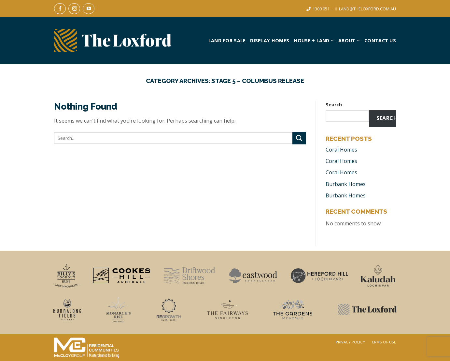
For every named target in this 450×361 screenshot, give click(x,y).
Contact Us (380, 40)
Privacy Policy (350, 342)
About (349, 40)
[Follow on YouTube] (88, 8)
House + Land (314, 40)
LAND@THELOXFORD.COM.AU (367, 9)
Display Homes (269, 40)
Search (334, 104)
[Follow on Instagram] (74, 8)
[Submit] (298, 138)
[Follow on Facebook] (60, 8)
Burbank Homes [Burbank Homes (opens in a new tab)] (346, 184)
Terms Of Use (383, 342)
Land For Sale (227, 40)
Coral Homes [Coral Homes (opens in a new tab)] (341, 149)
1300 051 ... (323, 9)
